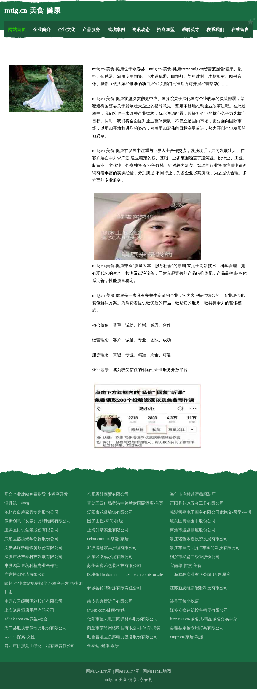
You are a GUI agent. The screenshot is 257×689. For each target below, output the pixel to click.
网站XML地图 (99, 671)
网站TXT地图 (127, 671)
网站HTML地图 (157, 671)
